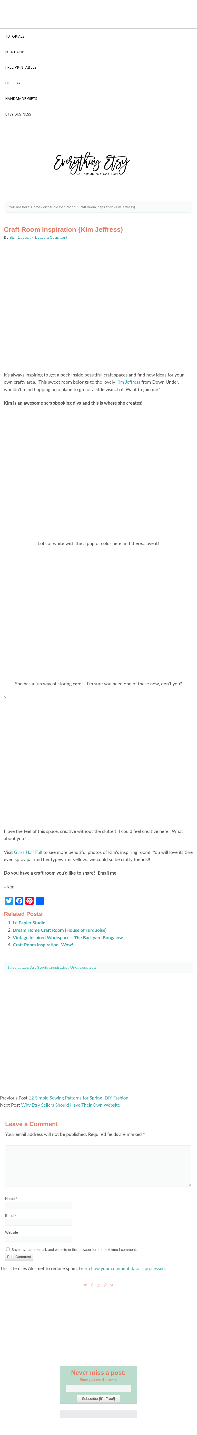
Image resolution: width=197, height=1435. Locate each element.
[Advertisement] (98, 1033)
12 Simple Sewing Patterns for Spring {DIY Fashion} (80, 1098)
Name (11, 1199)
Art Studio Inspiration (49, 968)
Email (10, 1216)
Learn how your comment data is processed (122, 1268)
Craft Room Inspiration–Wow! (43, 945)
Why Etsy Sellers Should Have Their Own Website (71, 1105)
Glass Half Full (28, 853)
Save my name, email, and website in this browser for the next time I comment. (74, 1250)
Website (11, 1233)
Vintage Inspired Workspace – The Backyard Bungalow (69, 938)
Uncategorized (83, 968)
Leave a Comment (51, 239)
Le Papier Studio (29, 924)
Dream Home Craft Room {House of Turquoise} (60, 931)
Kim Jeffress (128, 383)
